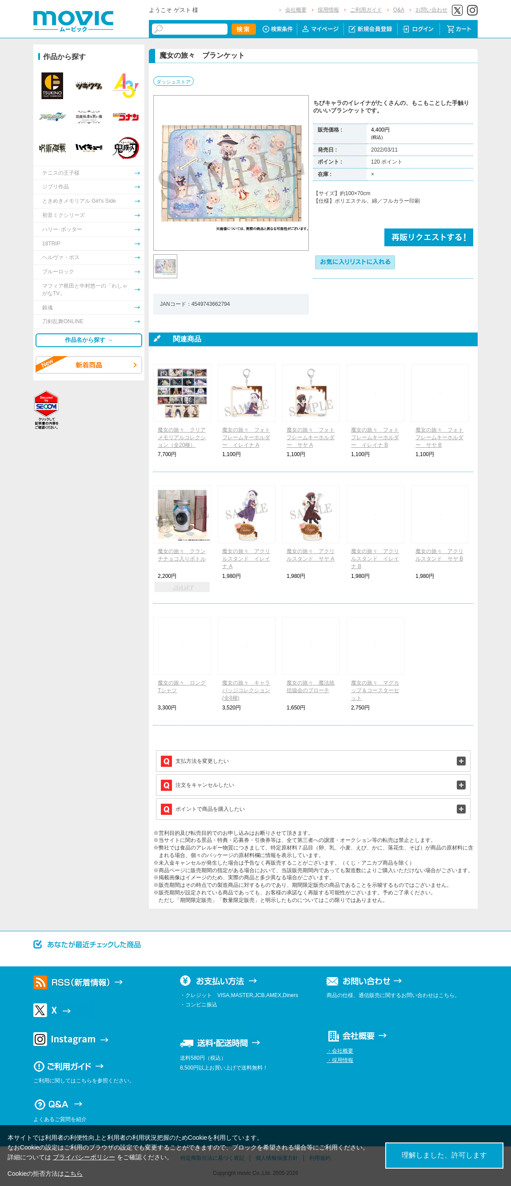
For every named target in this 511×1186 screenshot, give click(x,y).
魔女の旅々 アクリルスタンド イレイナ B (375, 558)
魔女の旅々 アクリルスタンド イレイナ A (246, 558)
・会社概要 (340, 1051)
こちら (73, 1173)
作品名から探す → (89, 340)
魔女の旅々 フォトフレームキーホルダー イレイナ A (246, 437)
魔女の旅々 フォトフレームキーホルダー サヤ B (439, 437)
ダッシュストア (173, 81)
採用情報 (328, 10)
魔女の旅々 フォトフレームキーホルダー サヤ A (311, 437)
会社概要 (296, 10)
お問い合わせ (431, 10)
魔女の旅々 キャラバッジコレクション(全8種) (246, 690)
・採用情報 (340, 1060)
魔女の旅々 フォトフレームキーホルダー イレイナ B (375, 437)
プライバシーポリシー (84, 1157)
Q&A (398, 10)
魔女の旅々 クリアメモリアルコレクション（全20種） (182, 437)
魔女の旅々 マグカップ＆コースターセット (375, 690)
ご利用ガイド (366, 10)
